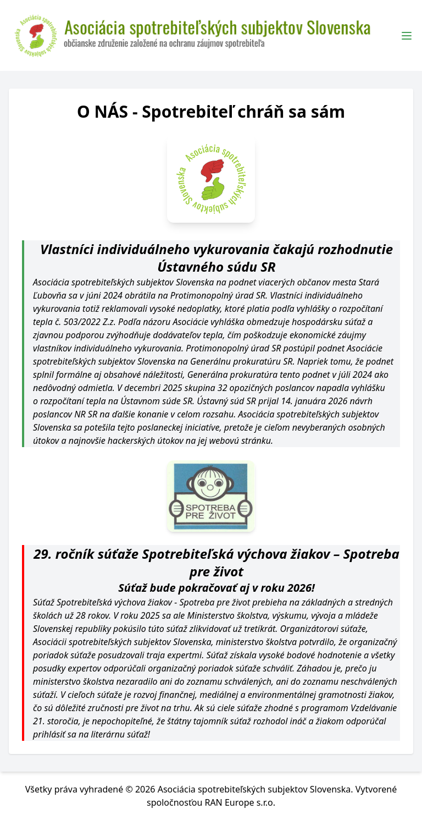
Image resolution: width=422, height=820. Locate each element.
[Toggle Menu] (406, 35)
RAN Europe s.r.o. (239, 802)
